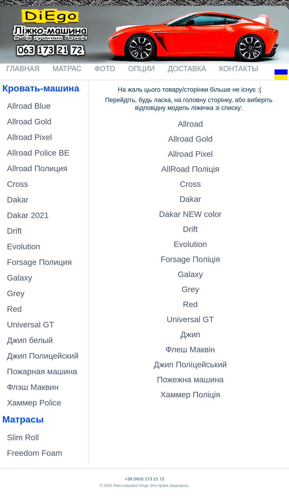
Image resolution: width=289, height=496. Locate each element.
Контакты (238, 68)
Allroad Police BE (38, 152)
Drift (14, 230)
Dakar (18, 199)
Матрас (67, 68)
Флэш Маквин (33, 387)
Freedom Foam (34, 453)
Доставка (187, 68)
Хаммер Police (34, 402)
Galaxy (19, 277)
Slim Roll (23, 437)
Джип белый (30, 340)
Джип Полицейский (43, 355)
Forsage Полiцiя (190, 259)
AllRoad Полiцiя (190, 169)
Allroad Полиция (37, 168)
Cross (17, 184)
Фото (105, 68)
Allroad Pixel (29, 137)
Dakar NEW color (190, 214)
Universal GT (30, 324)
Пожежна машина (190, 379)
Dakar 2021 (28, 215)
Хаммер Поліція (190, 394)
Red (14, 309)
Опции (141, 68)
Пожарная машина (42, 371)
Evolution (23, 246)
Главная (23, 68)
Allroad (190, 123)
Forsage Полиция (39, 262)
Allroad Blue (29, 106)
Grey (16, 293)
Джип (190, 334)
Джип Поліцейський (190, 364)
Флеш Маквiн (190, 349)
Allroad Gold (29, 121)
